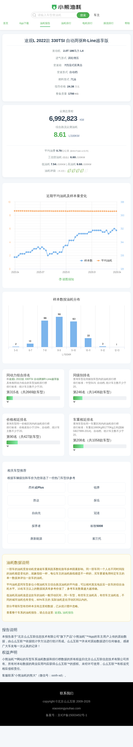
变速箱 (57, 65)
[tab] (33, 388)
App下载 (24, 23)
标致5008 (96, 526)
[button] (8, 402)
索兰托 (96, 538)
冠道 (97, 513)
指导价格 (60, 86)
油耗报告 (45, 23)
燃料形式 (63, 79)
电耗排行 (87, 23)
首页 (5, 23)
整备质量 (61, 93)
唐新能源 (36, 538)
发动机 (56, 50)
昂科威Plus (36, 487)
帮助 (127, 23)
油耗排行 (66, 23)
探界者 (36, 526)
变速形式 (62, 72)
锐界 (97, 487)
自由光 (36, 513)
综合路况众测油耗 (67, 127)
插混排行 (108, 23)
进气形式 (61, 58)
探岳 (97, 500)
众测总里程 (66, 111)
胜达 (36, 500)
